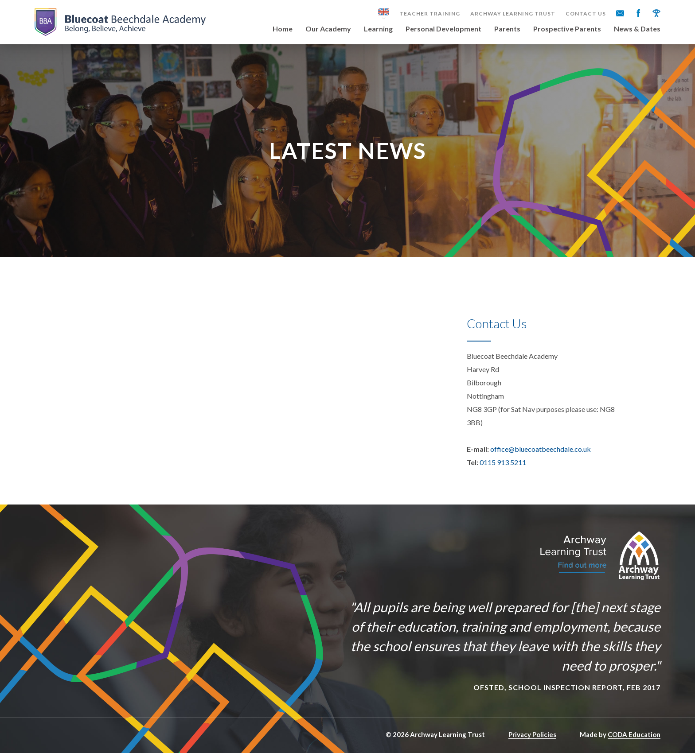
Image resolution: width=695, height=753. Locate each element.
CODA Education (634, 734)
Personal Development (443, 29)
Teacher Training (429, 13)
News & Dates (637, 29)
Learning (378, 29)
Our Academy (328, 29)
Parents (507, 29)
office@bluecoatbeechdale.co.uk (540, 449)
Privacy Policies (532, 734)
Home (283, 29)
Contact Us (586, 13)
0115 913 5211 (503, 462)
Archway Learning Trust (512, 13)
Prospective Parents (567, 29)
